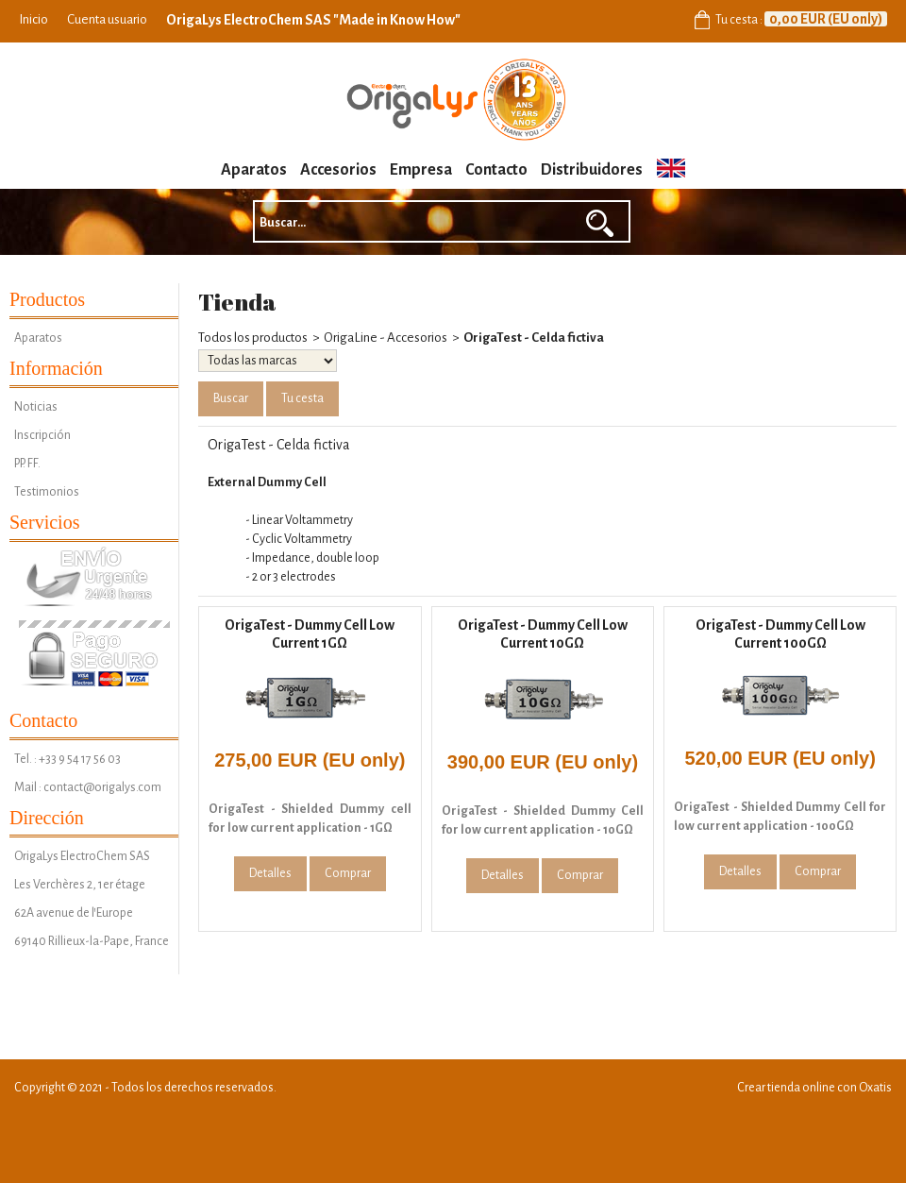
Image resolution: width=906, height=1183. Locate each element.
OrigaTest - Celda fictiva (533, 337)
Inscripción (42, 435)
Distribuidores (592, 169)
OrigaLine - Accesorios (385, 337)
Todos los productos (253, 337)
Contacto (496, 169)
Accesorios (338, 169)
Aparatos (254, 169)
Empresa (421, 169)
